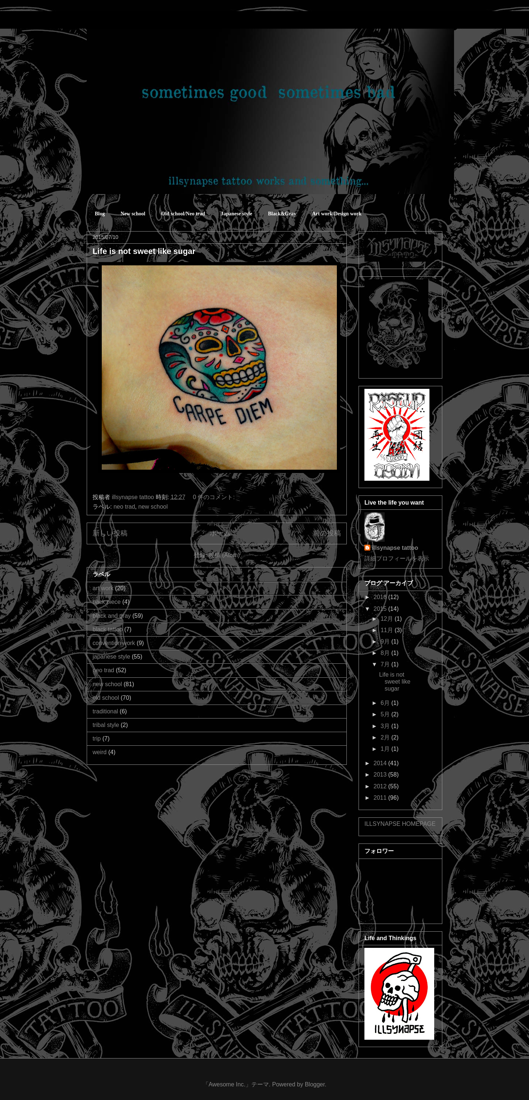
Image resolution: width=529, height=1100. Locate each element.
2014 (381, 763)
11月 (388, 630)
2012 (381, 786)
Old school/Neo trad (183, 213)
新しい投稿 (110, 533)
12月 (388, 619)
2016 (381, 597)
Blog (100, 213)
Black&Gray (282, 213)
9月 (386, 641)
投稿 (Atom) (224, 555)
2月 (386, 737)
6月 (386, 703)
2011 (381, 798)
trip (97, 738)
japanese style (111, 656)
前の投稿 (327, 533)
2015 (381, 609)
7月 (386, 664)
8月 (386, 653)
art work (103, 588)
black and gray (112, 616)
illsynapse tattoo (395, 548)
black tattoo (108, 629)
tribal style (106, 725)
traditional (105, 711)
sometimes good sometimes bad (119, 22)
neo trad (124, 507)
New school (132, 213)
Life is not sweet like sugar (144, 251)
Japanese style (236, 213)
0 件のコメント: (214, 497)
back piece (107, 602)
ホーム (220, 533)
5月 (386, 714)
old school (106, 698)
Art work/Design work (336, 213)
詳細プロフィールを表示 (396, 558)
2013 (381, 774)
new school (153, 507)
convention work (114, 643)
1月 (386, 749)
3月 (386, 726)
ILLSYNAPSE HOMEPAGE (400, 824)
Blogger (315, 1084)
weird (100, 752)
